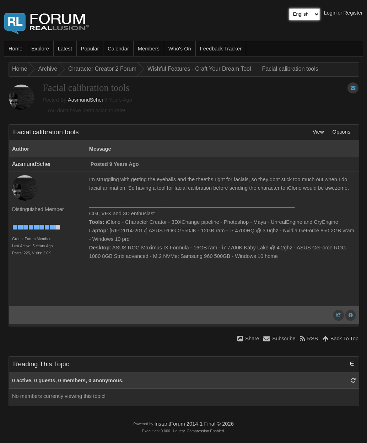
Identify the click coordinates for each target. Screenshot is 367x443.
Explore (40, 48)
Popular (90, 48)
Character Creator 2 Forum (102, 69)
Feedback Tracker (221, 48)
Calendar (118, 48)
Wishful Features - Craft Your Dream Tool (199, 69)
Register (353, 13)
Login (330, 13)
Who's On (179, 48)
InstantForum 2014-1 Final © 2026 (193, 424)
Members (149, 48)
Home (15, 48)
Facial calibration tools (290, 69)
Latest (65, 48)
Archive (47, 69)
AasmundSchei (85, 100)
